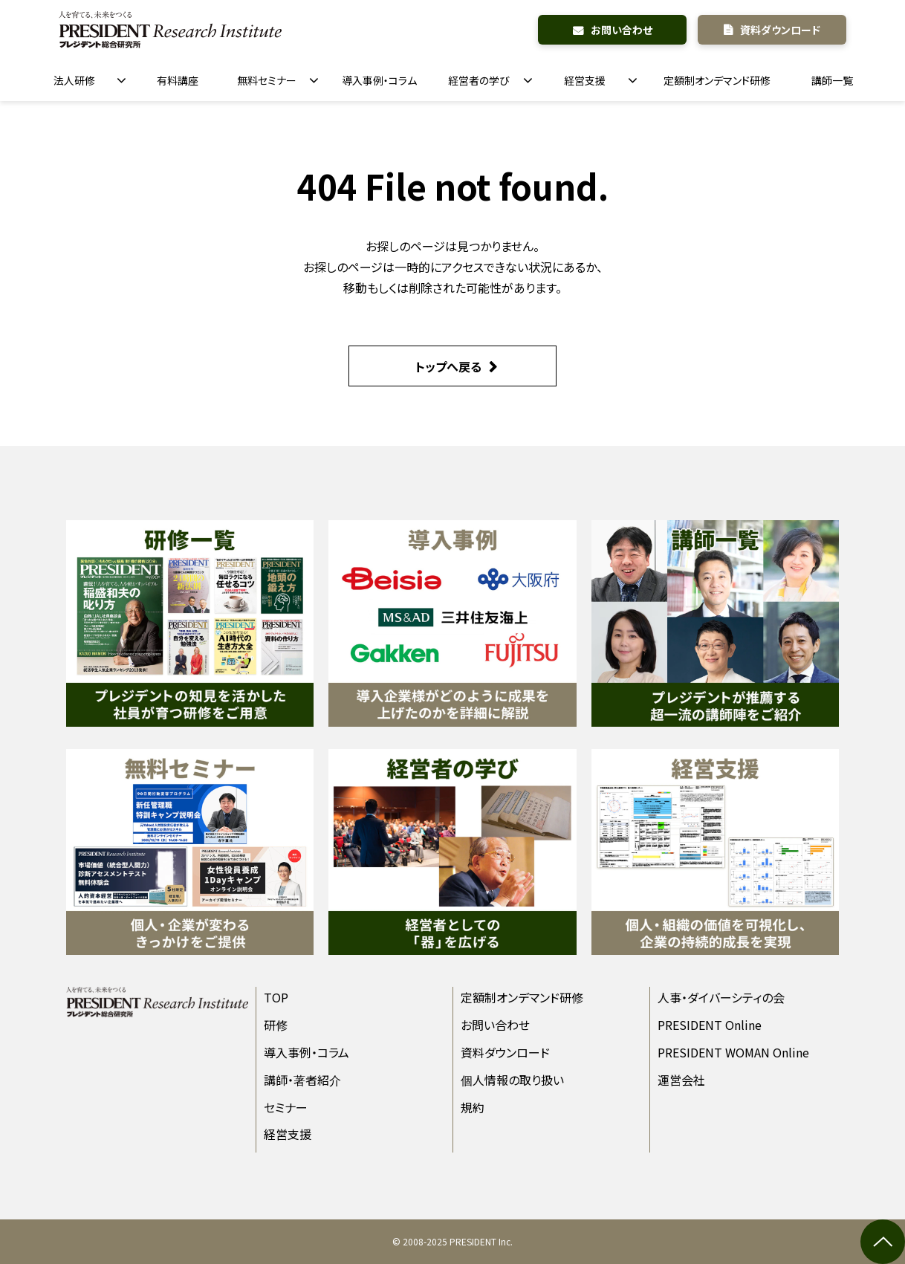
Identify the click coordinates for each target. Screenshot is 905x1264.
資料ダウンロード (780, 29)
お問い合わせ (621, 29)
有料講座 (177, 80)
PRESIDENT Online (710, 1025)
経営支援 (585, 80)
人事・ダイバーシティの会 (721, 997)
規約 (472, 1107)
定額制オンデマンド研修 (717, 80)
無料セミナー (266, 80)
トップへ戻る (448, 366)
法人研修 (74, 80)
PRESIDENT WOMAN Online (733, 1052)
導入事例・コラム (379, 80)
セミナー (286, 1107)
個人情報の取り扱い (512, 1080)
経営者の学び (479, 80)
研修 (276, 1025)
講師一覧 (832, 80)
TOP (276, 997)
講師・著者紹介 (302, 1080)
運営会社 (681, 1080)
